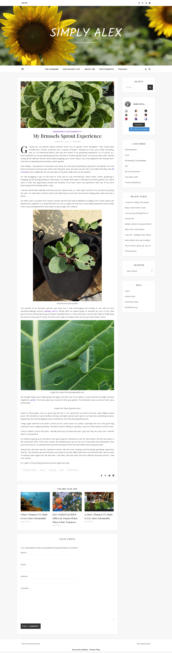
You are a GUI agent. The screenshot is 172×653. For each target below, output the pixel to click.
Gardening (52, 470)
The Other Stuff (131, 177)
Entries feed (130, 296)
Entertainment (131, 149)
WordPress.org (131, 307)
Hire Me (24, 3)
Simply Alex (86, 34)
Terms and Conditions (80, 650)
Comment (25, 588)
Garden (42, 470)
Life (126, 166)
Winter (62, 470)
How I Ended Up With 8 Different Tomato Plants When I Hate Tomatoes (65, 518)
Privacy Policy (95, 650)
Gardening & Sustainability (67, 132)
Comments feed (131, 302)
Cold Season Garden (29, 470)
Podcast (122, 69)
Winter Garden (73, 470)
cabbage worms (51, 311)
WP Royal (36, 644)
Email (23, 564)
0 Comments (75, 141)
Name (24, 552)
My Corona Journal (132, 171)
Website (24, 576)
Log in (127, 291)
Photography (106, 69)
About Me (90, 69)
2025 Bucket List (71, 69)
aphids (33, 400)
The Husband (52, 69)
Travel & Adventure (133, 182)
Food (127, 155)
